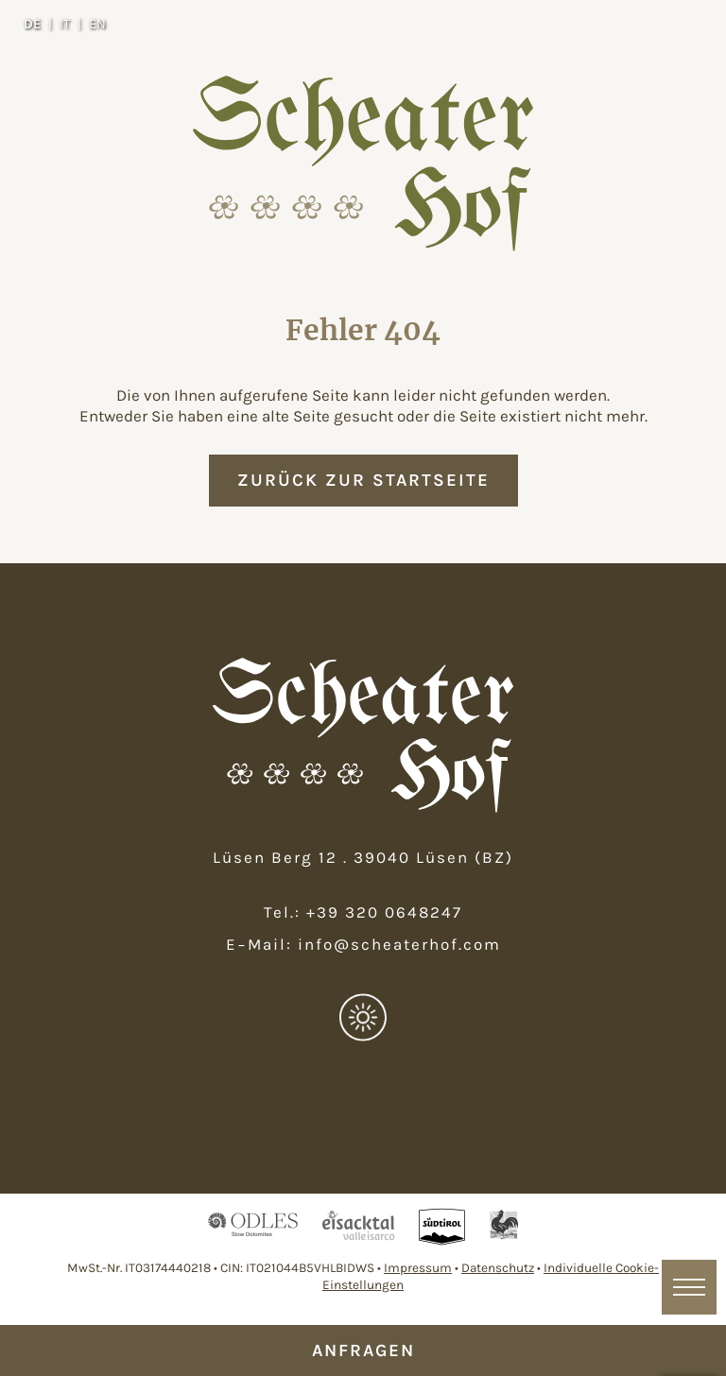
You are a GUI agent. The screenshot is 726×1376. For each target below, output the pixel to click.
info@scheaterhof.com (399, 944)
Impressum (418, 1268)
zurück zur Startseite (363, 480)
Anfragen (363, 1350)
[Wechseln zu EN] (97, 24)
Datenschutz (497, 1268)
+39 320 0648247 (384, 912)
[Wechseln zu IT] (70, 24)
